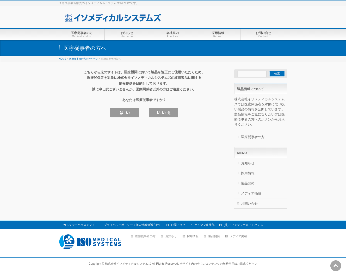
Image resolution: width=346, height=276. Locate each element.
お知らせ (247, 163)
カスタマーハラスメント (79, 225)
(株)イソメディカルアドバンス (243, 225)
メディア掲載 (251, 193)
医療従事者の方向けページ (83, 58)
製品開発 (247, 183)
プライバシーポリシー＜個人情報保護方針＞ (133, 225)
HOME (62, 58)
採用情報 (247, 173)
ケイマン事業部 (204, 225)
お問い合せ (249, 203)
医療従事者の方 (253, 137)
